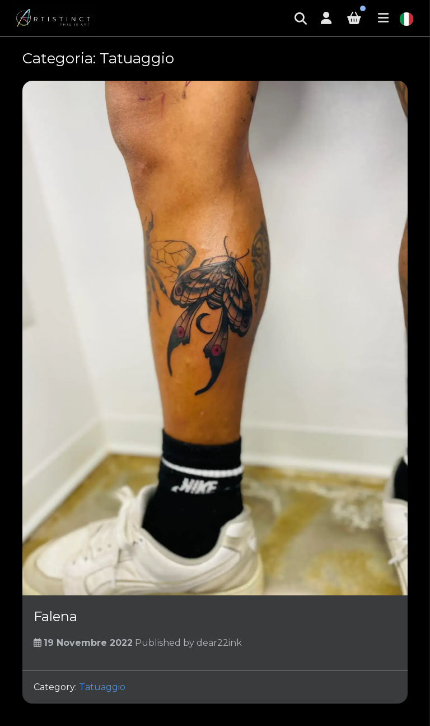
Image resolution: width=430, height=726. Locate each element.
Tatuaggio (102, 687)
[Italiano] (406, 18)
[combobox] (406, 18)
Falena (55, 616)
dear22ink (219, 642)
